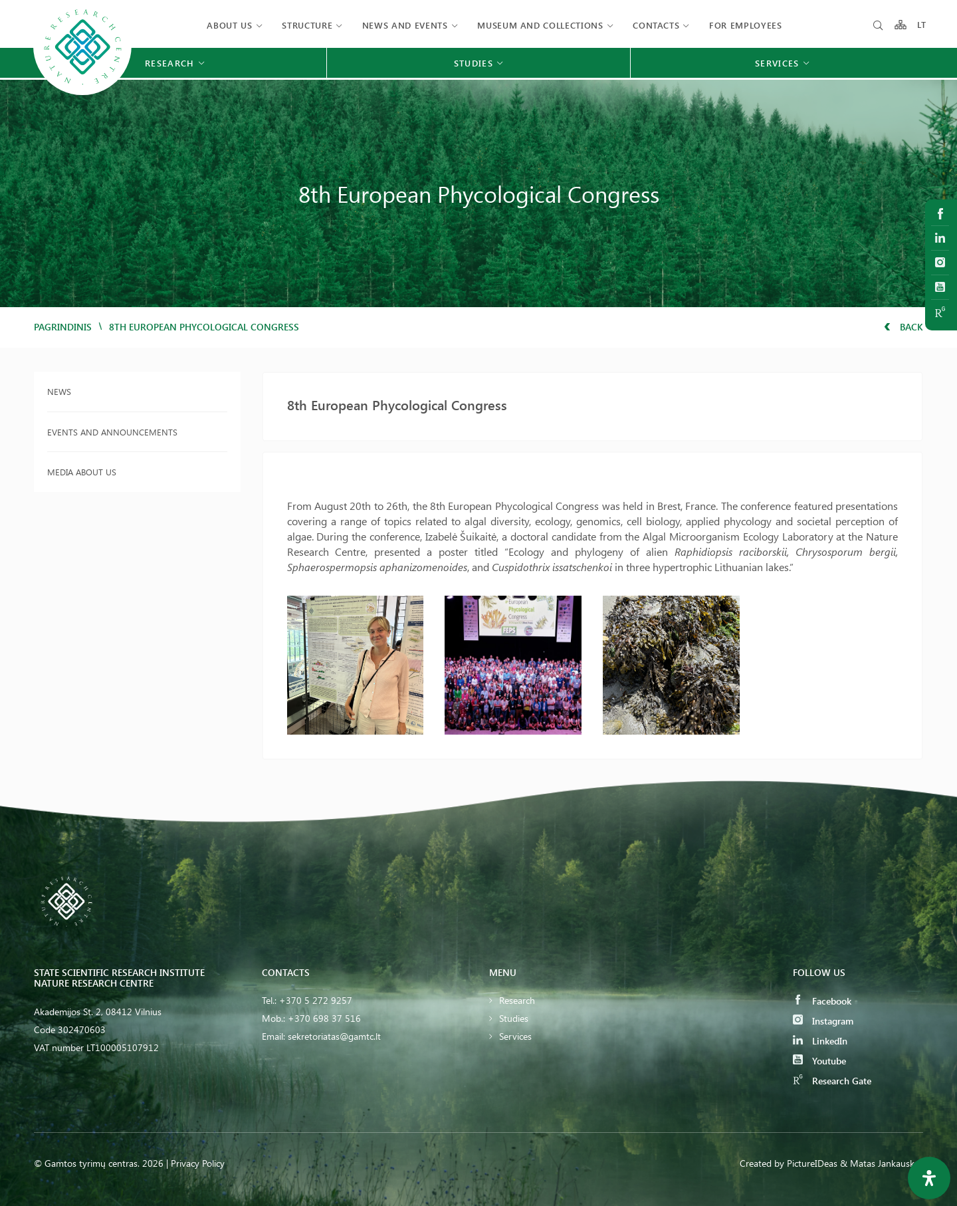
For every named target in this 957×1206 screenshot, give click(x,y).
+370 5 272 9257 (315, 1000)
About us (229, 25)
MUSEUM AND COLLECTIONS (540, 25)
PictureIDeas (812, 1163)
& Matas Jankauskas (881, 1163)
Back (903, 326)
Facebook (822, 1001)
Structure (307, 25)
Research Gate (832, 1080)
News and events (405, 25)
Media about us (81, 471)
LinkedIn (820, 1040)
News (59, 391)
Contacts (656, 25)
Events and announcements (112, 431)
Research (517, 1000)
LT (922, 25)
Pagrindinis (63, 326)
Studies (513, 1018)
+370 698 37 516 (324, 1018)
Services (515, 1036)
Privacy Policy (198, 1163)
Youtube (819, 1060)
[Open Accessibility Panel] (929, 1178)
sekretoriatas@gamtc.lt (334, 1036)
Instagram (823, 1021)
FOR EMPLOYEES (745, 25)
